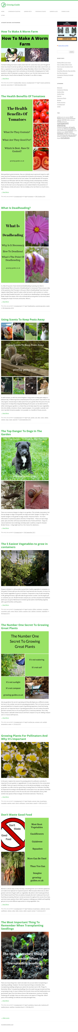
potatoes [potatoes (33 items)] (60, 133)
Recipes (59, 100)
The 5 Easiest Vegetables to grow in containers (24, 545)
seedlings (12, 1007)
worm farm (10, 85)
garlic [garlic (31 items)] (73, 127)
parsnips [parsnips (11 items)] (63, 132)
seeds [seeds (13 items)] (69, 135)
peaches (9, 803)
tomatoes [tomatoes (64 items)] (65, 137)
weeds (48, 306)
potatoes (25, 611)
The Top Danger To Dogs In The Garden (21, 432)
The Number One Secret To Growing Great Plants (25, 626)
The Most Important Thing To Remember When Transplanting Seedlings (22, 925)
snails (10, 419)
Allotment (59, 88)
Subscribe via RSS (63, 45)
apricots (34, 801)
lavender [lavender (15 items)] (59, 129)
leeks (17, 911)
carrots (30, 609)
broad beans (43, 801)
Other (3, 15)
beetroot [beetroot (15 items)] (64, 118)
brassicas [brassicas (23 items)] (72, 118)
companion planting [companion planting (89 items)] (63, 124)
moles (42, 417)
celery (13, 911)
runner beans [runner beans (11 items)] (62, 134)
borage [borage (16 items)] (68, 118)
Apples (30, 801)
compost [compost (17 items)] (59, 127)
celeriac (10, 911)
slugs (7, 419)
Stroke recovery (61, 102)
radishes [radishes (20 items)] (66, 133)
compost (37, 722)
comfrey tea (31, 722)
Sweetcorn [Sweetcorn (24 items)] (72, 136)
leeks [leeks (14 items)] (62, 129)
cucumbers (4, 611)
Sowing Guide (65, 11)
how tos (24, 82)
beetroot (30, 908)
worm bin (3, 85)
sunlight (45, 722)
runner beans (29, 803)
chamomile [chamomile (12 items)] (72, 120)
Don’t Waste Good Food (16, 814)
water (9, 724)
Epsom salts (37, 1005)
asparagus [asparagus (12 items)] (68, 117)
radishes (33, 611)
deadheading (31, 306)
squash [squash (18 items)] (59, 136)
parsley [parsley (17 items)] (59, 132)
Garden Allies (54, 11)
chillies (34, 609)
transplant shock (19, 1007)
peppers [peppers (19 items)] (71, 132)
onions (21, 911)
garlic (9, 611)
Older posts (5, 1018)
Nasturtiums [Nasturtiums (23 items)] (63, 130)
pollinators (22, 803)
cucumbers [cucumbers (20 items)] (65, 127)
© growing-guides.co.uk (7, 1024)
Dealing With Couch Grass (64, 62)
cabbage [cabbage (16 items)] (59, 120)
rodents (3, 419)
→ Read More (5, 78)
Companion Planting (14, 11)
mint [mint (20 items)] (58, 130)
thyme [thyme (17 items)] (58, 138)
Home (2, 11)
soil (41, 722)
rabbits (46, 417)
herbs (12, 611)
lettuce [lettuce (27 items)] (66, 129)
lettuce (16, 611)
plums (17, 803)
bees (38, 801)
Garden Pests (28, 11)
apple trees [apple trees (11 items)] (63, 117)
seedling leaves (5, 1007)
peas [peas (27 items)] (66, 132)
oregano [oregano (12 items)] (75, 130)
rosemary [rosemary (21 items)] (71, 133)
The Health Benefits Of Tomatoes (23, 96)
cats (36, 417)
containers (39, 609)
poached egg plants (40, 306)
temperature (4, 724)
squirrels (15, 419)
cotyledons (31, 1005)
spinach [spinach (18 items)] (75, 135)
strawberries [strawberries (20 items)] (64, 136)
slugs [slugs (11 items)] (71, 134)
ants (29, 417)
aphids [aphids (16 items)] (59, 117)
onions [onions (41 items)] (70, 130)
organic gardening (45, 82)
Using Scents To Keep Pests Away (23, 319)
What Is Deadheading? (16, 208)
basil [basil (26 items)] (71, 117)
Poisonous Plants (40, 11)
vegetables (44, 611)
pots (29, 611)
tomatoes (30, 196)
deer (39, 417)
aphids (32, 417)
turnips (33, 911)
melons (21, 611)
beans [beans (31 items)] (59, 118)
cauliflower (4, 911)
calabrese (42, 908)
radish (25, 911)
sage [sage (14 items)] (66, 135)
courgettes (45, 609)
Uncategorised (30, 82)
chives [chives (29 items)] (59, 121)
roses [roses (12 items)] (58, 134)
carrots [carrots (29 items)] (64, 120)
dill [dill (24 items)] (70, 127)
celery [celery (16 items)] (68, 120)
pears (13, 803)
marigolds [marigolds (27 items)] (72, 129)
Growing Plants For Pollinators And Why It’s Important (24, 737)
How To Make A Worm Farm (19, 31)
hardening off (44, 1005)
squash (35, 803)
